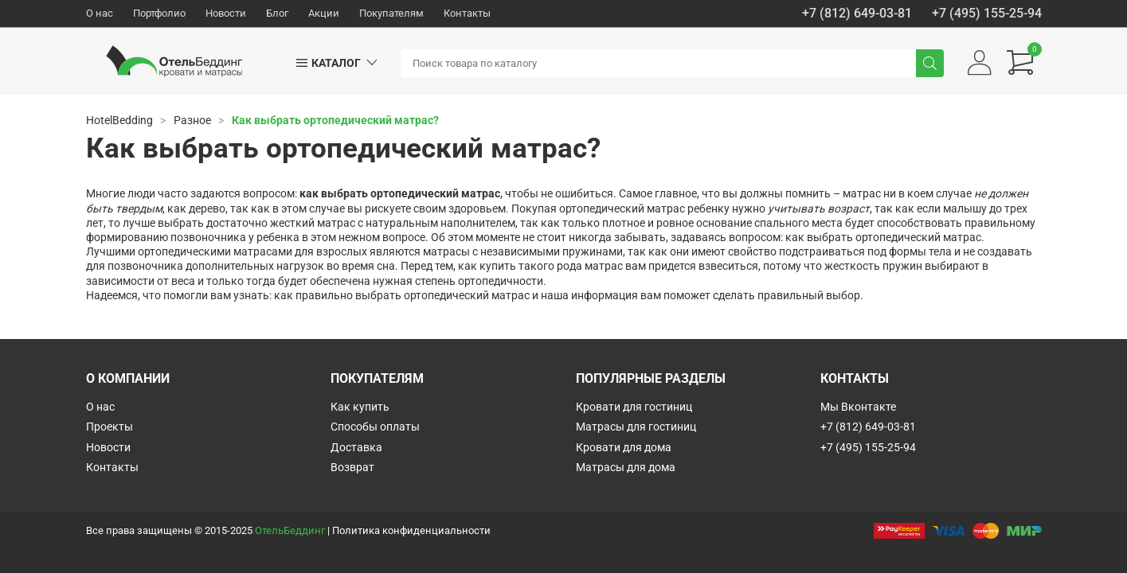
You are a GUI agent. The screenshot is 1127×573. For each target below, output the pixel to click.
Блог (277, 13)
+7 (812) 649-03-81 (857, 13)
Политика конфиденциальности (411, 530)
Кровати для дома (623, 447)
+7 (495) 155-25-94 (987, 13)
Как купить (360, 406)
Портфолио (159, 13)
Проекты (109, 426)
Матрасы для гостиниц (636, 426)
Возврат (352, 467)
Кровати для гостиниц (634, 406)
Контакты (467, 13)
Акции (323, 13)
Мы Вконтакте (858, 406)
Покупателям (391, 13)
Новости (225, 13)
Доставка (356, 447)
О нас (99, 13)
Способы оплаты (375, 426)
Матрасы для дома (625, 467)
